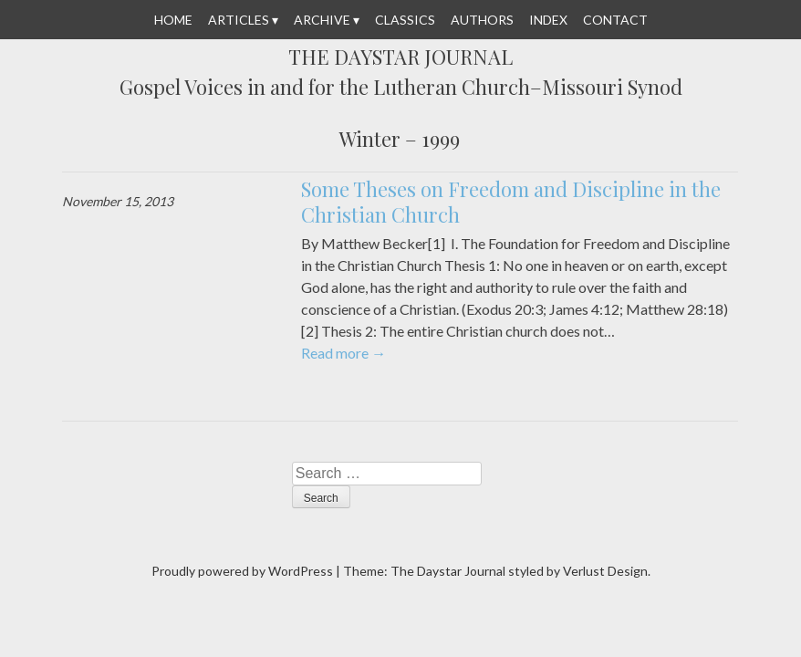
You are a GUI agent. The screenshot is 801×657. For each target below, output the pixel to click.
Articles (238, 19)
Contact (615, 19)
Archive (322, 19)
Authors (482, 19)
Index (548, 19)
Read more (343, 352)
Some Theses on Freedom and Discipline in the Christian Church (511, 201)
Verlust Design (605, 571)
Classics (405, 19)
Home (173, 19)
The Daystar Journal (400, 57)
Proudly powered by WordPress (242, 571)
